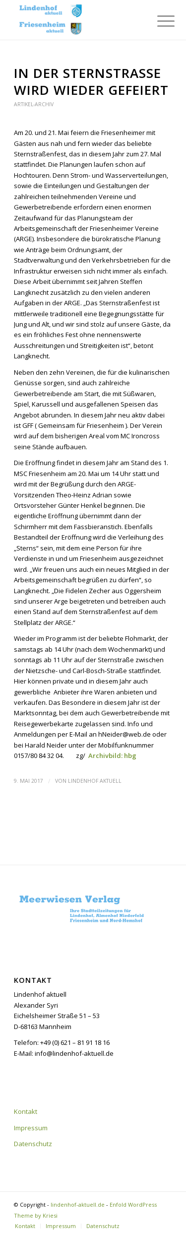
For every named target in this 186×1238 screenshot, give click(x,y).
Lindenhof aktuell (95, 780)
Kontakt (25, 1111)
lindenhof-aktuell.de (78, 1204)
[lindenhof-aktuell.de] (77, 20)
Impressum (31, 1127)
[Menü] (158, 21)
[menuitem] (158, 21)
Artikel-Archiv (34, 104)
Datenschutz (33, 1143)
